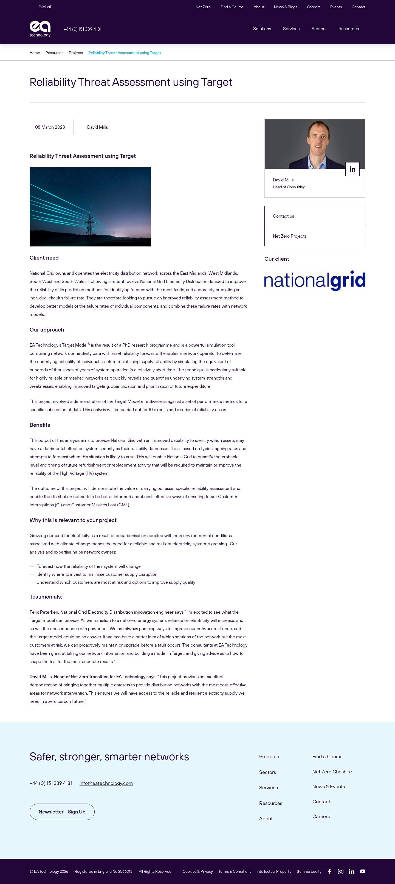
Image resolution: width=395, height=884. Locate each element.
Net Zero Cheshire (332, 771)
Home (35, 52)
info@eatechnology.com (106, 783)
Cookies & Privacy (198, 871)
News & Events (328, 786)
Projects (76, 52)
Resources (348, 28)
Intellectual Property (274, 871)
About (259, 6)
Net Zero (203, 6)
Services (268, 787)
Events (336, 6)
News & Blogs (285, 6)
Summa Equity (309, 871)
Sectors (319, 28)
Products (269, 756)
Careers (313, 6)
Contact (358, 6)
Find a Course (232, 6)
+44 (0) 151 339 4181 (82, 29)
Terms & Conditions (234, 871)
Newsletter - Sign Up (62, 812)
